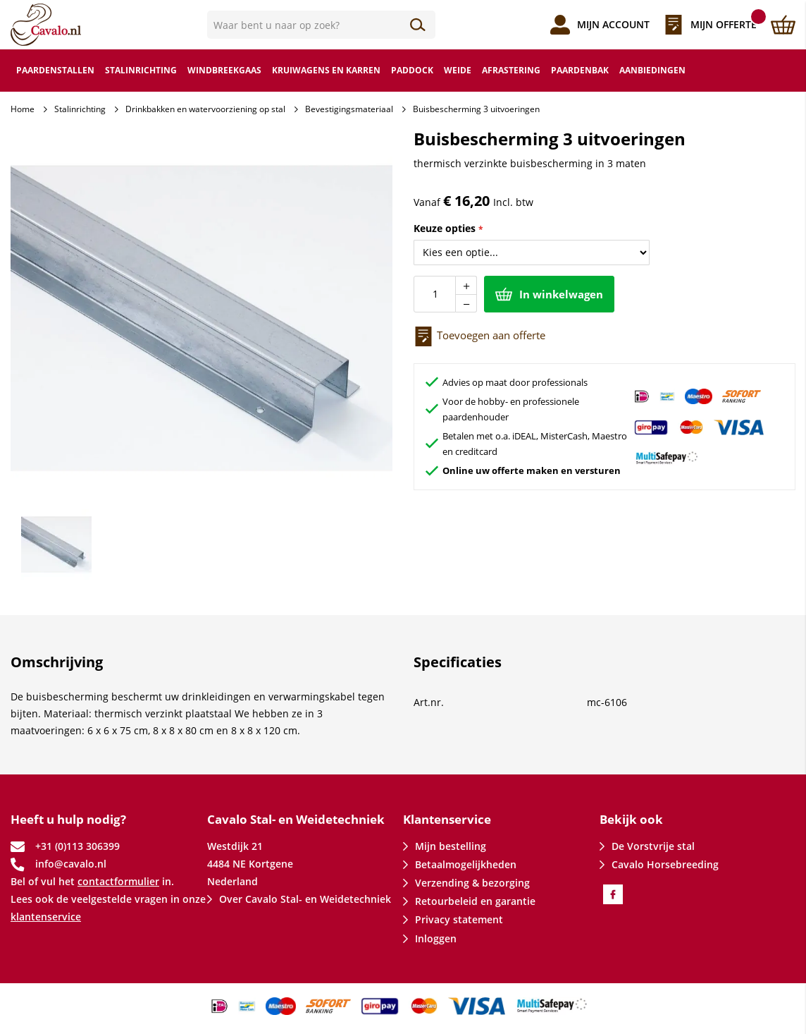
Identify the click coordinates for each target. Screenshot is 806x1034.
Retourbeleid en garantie (475, 901)
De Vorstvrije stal (653, 846)
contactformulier (118, 881)
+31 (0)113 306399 (77, 846)
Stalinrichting (80, 109)
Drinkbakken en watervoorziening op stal (205, 109)
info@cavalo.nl (70, 863)
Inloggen (436, 938)
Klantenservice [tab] (447, 819)
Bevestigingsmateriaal (349, 109)
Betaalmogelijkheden (465, 864)
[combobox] (321, 25)
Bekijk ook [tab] (631, 819)
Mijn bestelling (450, 846)
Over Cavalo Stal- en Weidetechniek (305, 899)
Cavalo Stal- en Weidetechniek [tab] (296, 819)
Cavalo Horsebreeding (665, 864)
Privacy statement (459, 919)
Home (23, 109)
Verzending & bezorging (472, 882)
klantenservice (46, 916)
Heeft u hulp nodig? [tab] (68, 819)
